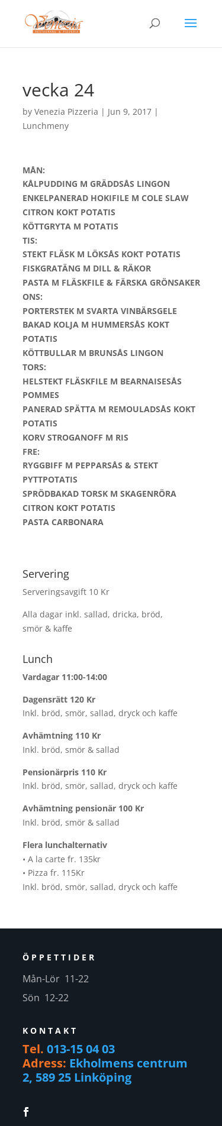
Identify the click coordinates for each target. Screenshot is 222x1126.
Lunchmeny (45, 125)
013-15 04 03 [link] (81, 1049)
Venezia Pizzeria (66, 111)
